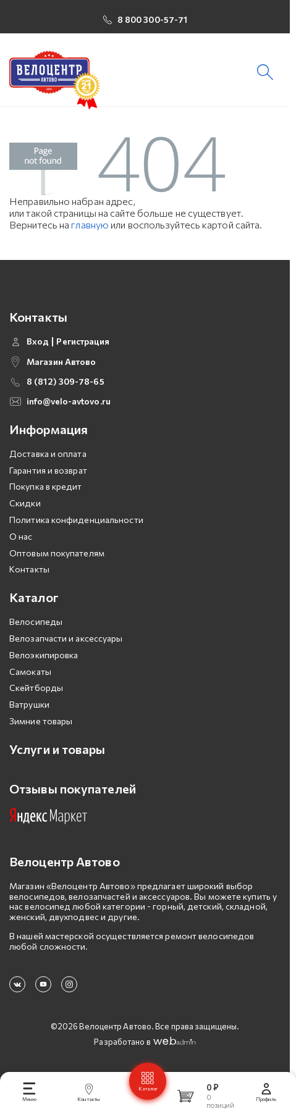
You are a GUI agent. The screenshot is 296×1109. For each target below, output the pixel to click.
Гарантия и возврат (48, 470)
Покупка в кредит (45, 486)
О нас (21, 536)
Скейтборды (36, 687)
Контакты (29, 569)
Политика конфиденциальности (76, 519)
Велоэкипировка (43, 655)
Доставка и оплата (48, 453)
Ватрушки (29, 704)
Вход (38, 341)
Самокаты (30, 671)
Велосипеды (35, 621)
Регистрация (82, 341)
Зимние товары (40, 721)
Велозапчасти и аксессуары (66, 638)
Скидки (25, 503)
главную (90, 224)
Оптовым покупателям (56, 553)
